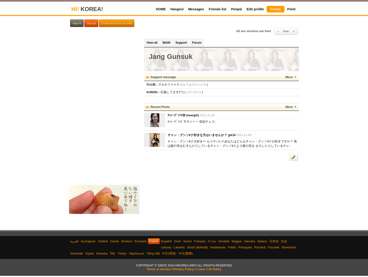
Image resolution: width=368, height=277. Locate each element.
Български (88, 241)
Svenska (101, 253)
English (153, 241)
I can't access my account (116, 23)
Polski (232, 247)
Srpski (89, 253)
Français (200, 241)
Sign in (77, 23)
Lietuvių (166, 247)
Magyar (237, 241)
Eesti (177, 241)
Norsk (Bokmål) (197, 247)
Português (245, 247)
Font (286, 31)
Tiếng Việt (153, 253)
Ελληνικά (140, 241)
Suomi (187, 241)
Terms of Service (159, 269)
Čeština (103, 241)
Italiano (262, 241)
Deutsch (126, 241)
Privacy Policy (183, 269)
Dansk (114, 241)
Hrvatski (223, 241)
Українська (136, 253)
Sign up (91, 23)
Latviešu (179, 247)
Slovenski (76, 253)
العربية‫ (74, 241)
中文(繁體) (186, 253)
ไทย (112, 253)
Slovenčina (288, 247)
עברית (212, 241)
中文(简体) (169, 253)
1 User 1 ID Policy (208, 269)
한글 (284, 241)
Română (260, 247)
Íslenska (249, 241)
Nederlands (218, 247)
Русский (273, 247)
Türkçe (121, 253)
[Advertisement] (104, 108)
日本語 (274, 241)
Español (166, 241)
